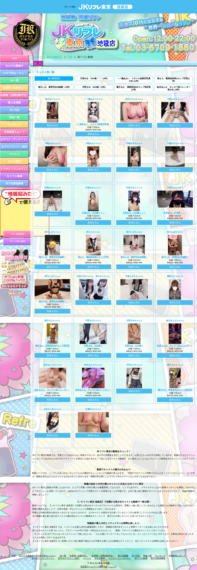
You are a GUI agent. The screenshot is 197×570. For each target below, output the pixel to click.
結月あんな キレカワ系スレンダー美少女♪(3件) (173, 88)
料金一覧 (14, 117)
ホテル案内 (14, 161)
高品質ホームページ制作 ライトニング (99, 566)
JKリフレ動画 (14, 176)
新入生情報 (14, 102)
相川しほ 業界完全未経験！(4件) (54, 87)
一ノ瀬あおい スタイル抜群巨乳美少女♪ (94, 124)
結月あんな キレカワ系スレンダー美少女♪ (55, 390)
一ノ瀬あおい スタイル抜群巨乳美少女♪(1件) (133, 79)
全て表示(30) (54, 78)
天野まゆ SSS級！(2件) (94, 87)
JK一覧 (14, 80)
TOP (14, 58)
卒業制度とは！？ (14, 132)
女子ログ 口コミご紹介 (14, 146)
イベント (14, 154)
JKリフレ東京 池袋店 (17, 241)
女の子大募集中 (14, 65)
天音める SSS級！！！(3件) (94, 78)
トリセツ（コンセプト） (14, 168)
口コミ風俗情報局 (17, 234)
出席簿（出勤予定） (14, 87)
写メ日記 (14, 110)
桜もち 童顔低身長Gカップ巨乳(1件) (173, 79)
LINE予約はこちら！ (14, 73)
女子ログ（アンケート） (14, 139)
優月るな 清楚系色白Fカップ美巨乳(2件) (133, 88)
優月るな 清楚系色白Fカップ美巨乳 (52, 345)
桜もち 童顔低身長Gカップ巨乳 (93, 257)
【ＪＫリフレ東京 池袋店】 (47, 57)
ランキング (14, 124)
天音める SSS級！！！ (93, 213)
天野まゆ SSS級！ (93, 345)
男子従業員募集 (14, 183)
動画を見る (52, 125)
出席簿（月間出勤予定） (14, 95)
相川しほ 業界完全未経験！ (52, 257)
